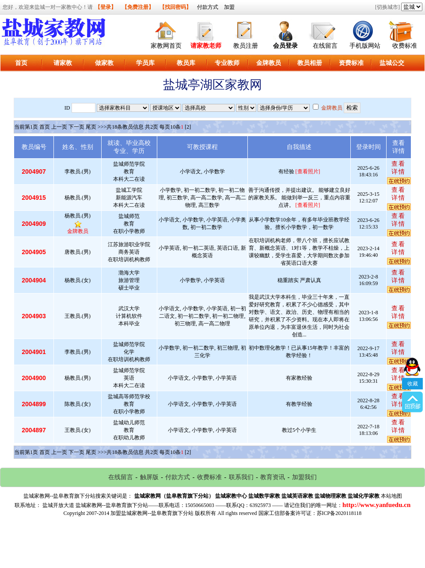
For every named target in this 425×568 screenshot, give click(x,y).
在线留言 (325, 45)
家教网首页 (166, 45)
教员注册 (245, 45)
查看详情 (398, 167)
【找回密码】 (175, 7)
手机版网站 (364, 45)
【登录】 (105, 7)
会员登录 (285, 45)
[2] (188, 127)
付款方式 (207, 7)
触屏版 (149, 477)
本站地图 (391, 496)
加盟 (229, 7)
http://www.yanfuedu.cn (376, 504)
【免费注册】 (138, 7)
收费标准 (404, 45)
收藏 (412, 361)
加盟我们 (304, 477)
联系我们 (241, 477)
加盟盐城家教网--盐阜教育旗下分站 (152, 513)
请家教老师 (205, 45)
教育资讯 (272, 477)
